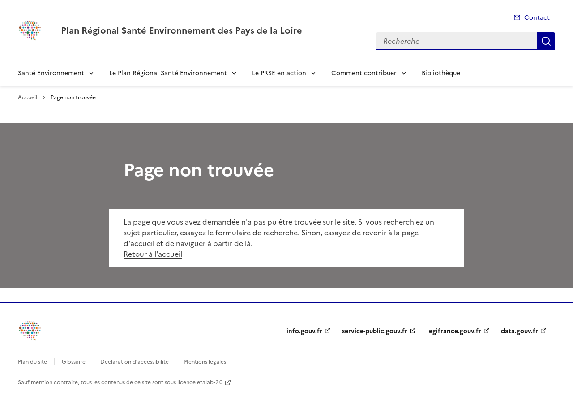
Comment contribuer (364, 73)
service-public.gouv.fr (374, 331)
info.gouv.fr (304, 331)
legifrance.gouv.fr (454, 331)
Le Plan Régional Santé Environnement (168, 73)
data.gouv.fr (519, 331)
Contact (537, 17)
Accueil (27, 97)
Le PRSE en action (279, 73)
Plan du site (32, 362)
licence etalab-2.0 (199, 382)
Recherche (546, 41)
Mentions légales (205, 362)
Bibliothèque (441, 73)
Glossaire (74, 362)
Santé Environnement (51, 73)
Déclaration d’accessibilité (134, 362)
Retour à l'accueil (153, 254)
